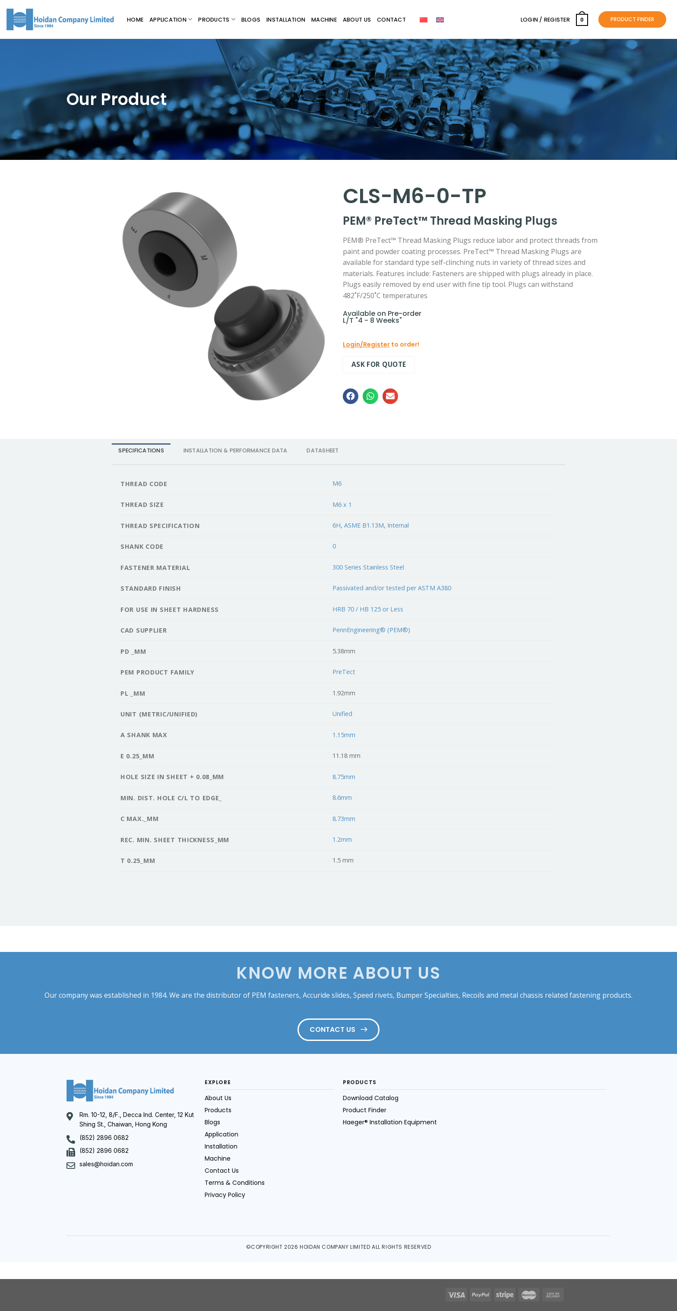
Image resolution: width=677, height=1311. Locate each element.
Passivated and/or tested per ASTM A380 (391, 588)
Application (170, 19)
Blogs (250, 19)
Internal (398, 525)
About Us (357, 19)
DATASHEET (322, 450)
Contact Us (222, 1170)
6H (336, 525)
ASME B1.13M (364, 525)
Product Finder (364, 1110)
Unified (342, 714)
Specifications (141, 450)
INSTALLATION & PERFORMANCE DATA (235, 450)
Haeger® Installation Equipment (390, 1122)
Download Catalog (371, 1098)
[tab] (141, 450)
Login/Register (366, 344)
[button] (350, 396)
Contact (391, 19)
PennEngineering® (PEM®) (371, 630)
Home (135, 19)
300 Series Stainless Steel (368, 567)
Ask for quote (378, 364)
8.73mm (343, 819)
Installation (285, 19)
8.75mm (343, 777)
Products (216, 19)
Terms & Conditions (235, 1182)
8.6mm (342, 797)
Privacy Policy (225, 1194)
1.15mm (343, 735)
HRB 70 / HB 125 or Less (367, 609)
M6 (337, 483)
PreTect (343, 672)
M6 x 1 (342, 504)
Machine (324, 19)
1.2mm (342, 839)
